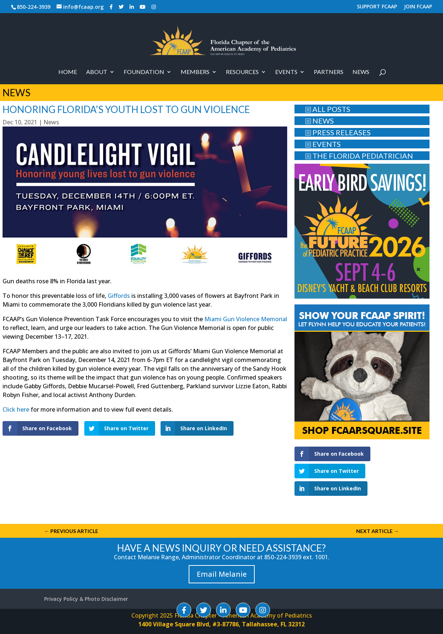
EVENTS (323, 144)
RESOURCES (242, 72)
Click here (16, 409)
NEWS (319, 120)
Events (286, 72)
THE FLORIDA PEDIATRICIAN (359, 155)
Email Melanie (222, 574)
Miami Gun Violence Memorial (245, 319)
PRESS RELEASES (338, 132)
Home (67, 72)
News (361, 72)
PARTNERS (328, 72)
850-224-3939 (33, 6)
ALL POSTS (327, 109)
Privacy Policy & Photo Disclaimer (86, 598)
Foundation (144, 72)
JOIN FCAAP (418, 7)
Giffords (119, 296)
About (96, 72)
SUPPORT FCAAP (377, 7)
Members (195, 72)
